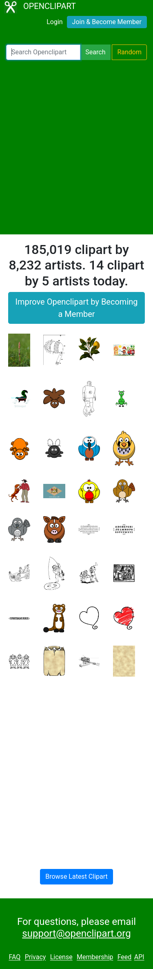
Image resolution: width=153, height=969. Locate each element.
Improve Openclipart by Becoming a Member (76, 308)
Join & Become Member (107, 22)
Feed (125, 957)
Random (129, 52)
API (139, 957)
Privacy (35, 957)
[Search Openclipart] (43, 52)
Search (95, 52)
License (61, 957)
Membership (95, 957)
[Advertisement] (76, 147)
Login (54, 22)
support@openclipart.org (76, 933)
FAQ (14, 957)
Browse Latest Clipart (76, 876)
